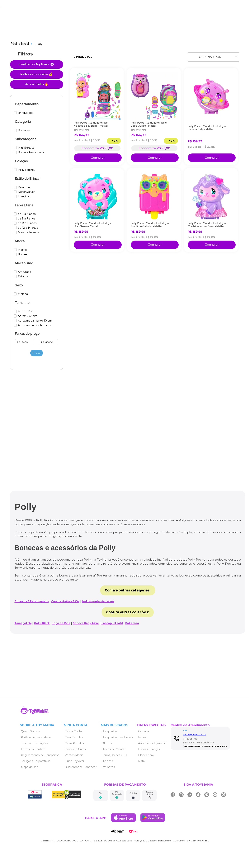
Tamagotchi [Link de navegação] (23, 623)
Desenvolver (26, 192)
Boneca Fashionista (31, 152)
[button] (36, 104)
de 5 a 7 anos (26, 218)
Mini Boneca (26, 147)
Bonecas (24, 130)
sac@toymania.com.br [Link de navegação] (194, 734)
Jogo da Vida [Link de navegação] (61, 623)
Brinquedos (25, 113)
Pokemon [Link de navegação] (132, 623)
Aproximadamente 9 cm (34, 325)
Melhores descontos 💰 (36, 74)
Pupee (22, 254)
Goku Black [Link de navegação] (42, 623)
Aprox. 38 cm (26, 311)
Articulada (24, 272)
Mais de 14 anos (28, 232)
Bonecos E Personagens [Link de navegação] (32, 601)
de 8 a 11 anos (27, 223)
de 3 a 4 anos (26, 214)
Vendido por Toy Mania (36, 64)
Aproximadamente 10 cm (35, 320)
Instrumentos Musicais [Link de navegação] (98, 601)
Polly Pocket (26, 170)
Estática (23, 276)
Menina (23, 294)
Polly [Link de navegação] (39, 43)
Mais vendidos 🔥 (36, 84)
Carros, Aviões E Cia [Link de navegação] (65, 601)
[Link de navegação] (18, 44)
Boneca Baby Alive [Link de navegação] (86, 623)
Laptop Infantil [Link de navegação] (112, 623)
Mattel (22, 250)
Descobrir (24, 187)
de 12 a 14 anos (28, 227)
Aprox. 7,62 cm (27, 316)
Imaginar (24, 196)
